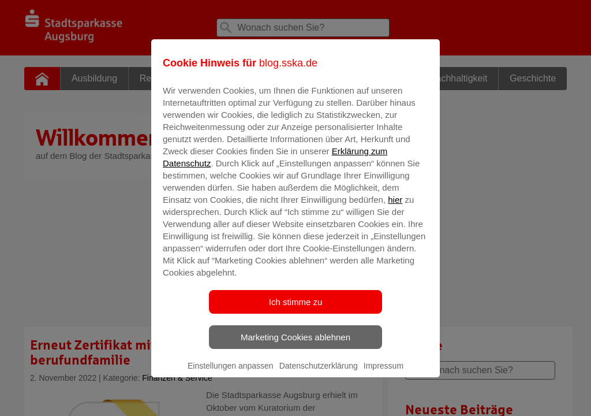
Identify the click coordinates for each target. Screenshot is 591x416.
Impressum (383, 373)
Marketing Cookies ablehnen (295, 345)
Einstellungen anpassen (231, 373)
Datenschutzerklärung (318, 373)
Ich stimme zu (296, 310)
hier (395, 208)
